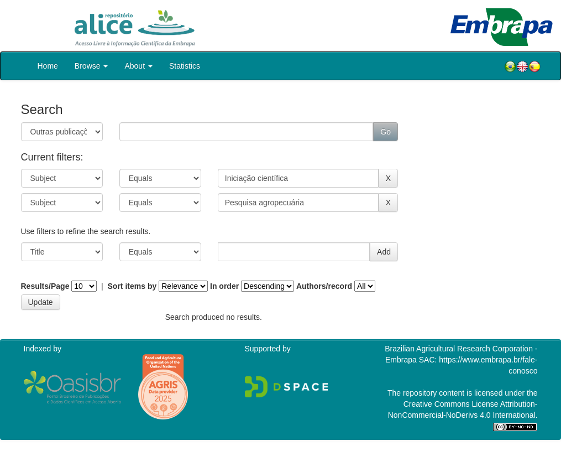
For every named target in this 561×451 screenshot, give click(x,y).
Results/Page (45, 286)
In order (224, 286)
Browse (91, 65)
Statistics (184, 65)
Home (48, 65)
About (138, 65)
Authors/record (324, 286)
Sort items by (132, 286)
